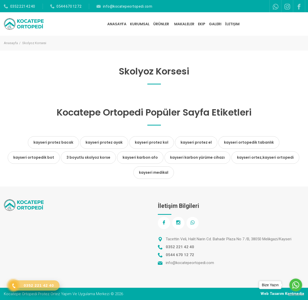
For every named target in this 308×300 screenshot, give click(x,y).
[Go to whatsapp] (295, 285)
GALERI (215, 24)
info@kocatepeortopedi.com (127, 6)
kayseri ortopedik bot (33, 157)
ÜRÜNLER (161, 24)
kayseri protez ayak (104, 142)
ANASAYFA (116, 24)
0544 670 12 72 (68, 6)
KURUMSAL (140, 24)
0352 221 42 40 (22, 6)
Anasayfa (11, 43)
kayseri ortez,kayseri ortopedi (265, 157)
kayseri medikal (153, 172)
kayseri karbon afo (140, 157)
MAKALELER (184, 24)
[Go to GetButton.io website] (296, 294)
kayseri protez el (196, 142)
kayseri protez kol (151, 142)
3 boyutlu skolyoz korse (88, 157)
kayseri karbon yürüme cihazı (197, 157)
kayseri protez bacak (53, 142)
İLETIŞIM (232, 24)
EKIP (201, 24)
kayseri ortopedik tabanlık (249, 142)
